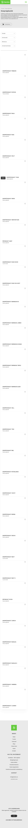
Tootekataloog (6, 24)
